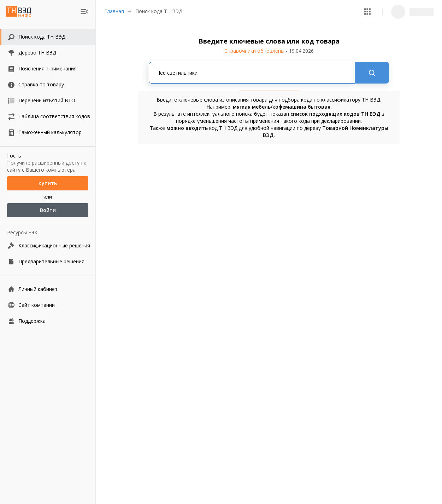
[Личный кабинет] (47, 289)
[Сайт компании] (47, 305)
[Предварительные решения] (47, 261)
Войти (47, 210)
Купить (47, 183)
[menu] (84, 11)
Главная (114, 11)
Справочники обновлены (269, 50)
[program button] (367, 11)
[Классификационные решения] (47, 245)
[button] (367, 11)
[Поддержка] (47, 321)
